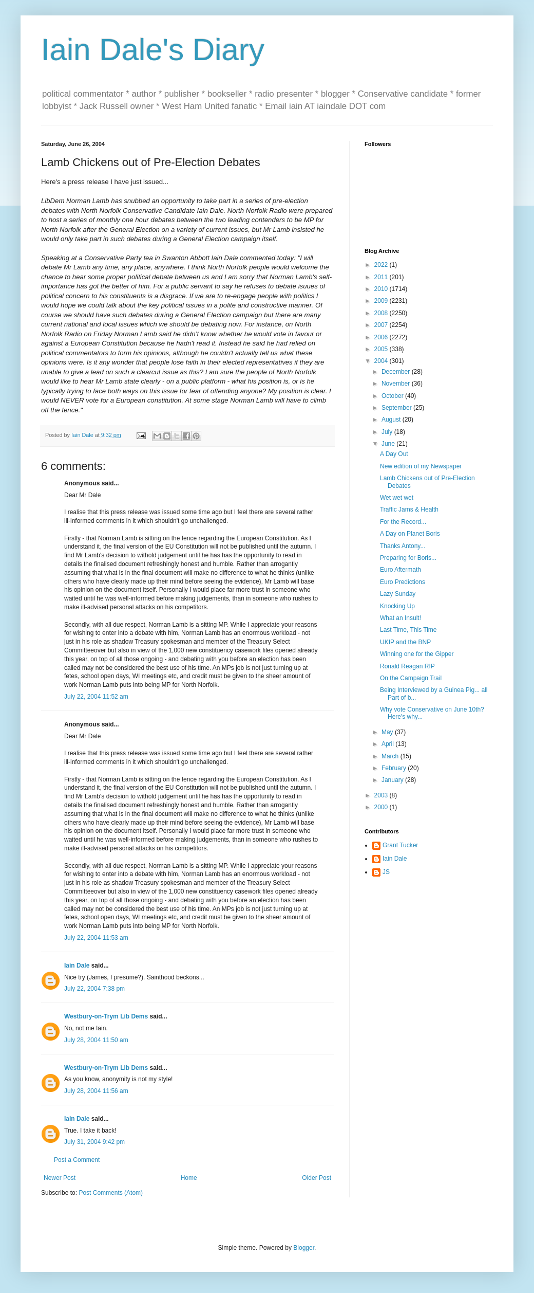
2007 (382, 325)
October (393, 395)
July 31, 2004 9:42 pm (94, 1141)
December (397, 371)
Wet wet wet (396, 497)
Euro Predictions (402, 582)
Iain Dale (76, 965)
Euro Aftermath (400, 569)
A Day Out (394, 454)
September (397, 407)
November (397, 383)
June (389, 443)
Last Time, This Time (408, 629)
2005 (382, 349)
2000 (382, 807)
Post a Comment (77, 1159)
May (388, 732)
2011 (382, 277)
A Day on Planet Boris (410, 533)
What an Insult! (400, 618)
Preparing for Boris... (408, 557)
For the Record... (403, 521)
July (388, 431)
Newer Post (59, 1177)
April (388, 744)
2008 (382, 313)
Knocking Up (397, 606)
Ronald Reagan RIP (407, 666)
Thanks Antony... (403, 546)
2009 (382, 300)
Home (189, 1177)
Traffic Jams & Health (409, 509)
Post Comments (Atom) (111, 1192)
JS (386, 872)
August (392, 419)
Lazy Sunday (397, 593)
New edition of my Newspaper (421, 466)
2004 (382, 361)
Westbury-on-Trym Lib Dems (106, 1016)
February (395, 768)
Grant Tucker (400, 845)
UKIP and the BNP (405, 642)
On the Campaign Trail (411, 678)
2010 (382, 289)
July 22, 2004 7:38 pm (94, 988)
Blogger (303, 1247)
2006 (382, 337)
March (391, 756)
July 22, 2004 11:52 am (96, 696)
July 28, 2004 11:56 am (96, 1091)
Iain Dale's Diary (152, 49)
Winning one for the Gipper (416, 654)
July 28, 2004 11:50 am (96, 1040)
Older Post (316, 1177)
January (393, 780)
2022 (382, 264)
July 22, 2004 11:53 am (96, 937)
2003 (382, 795)
